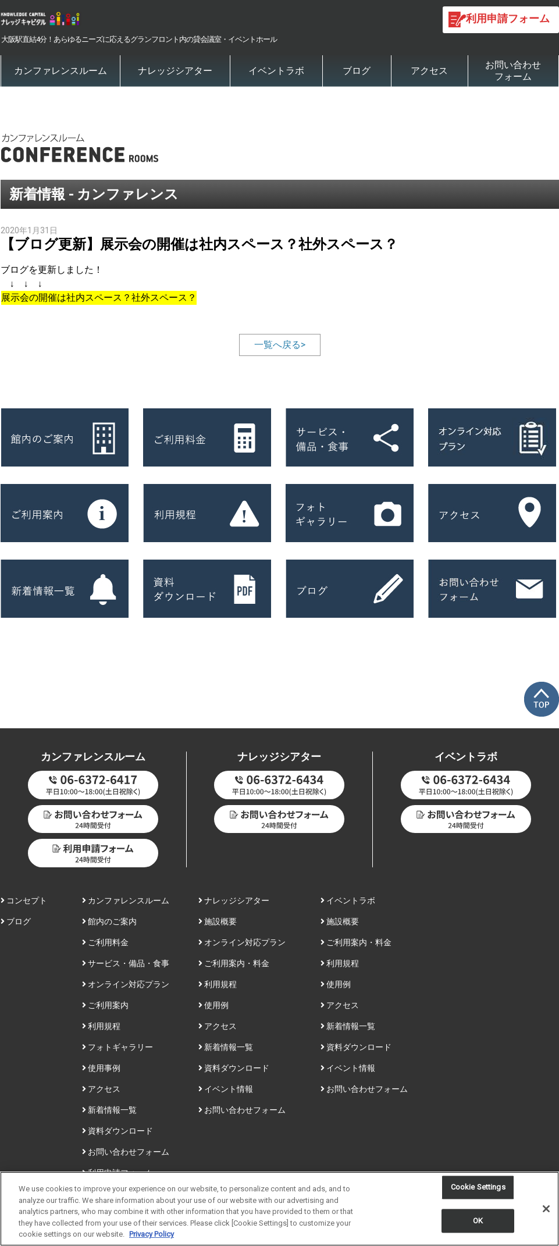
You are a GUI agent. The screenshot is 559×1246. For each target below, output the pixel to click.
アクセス (429, 70)
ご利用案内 (105, 1005)
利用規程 (101, 1026)
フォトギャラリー (117, 1047)
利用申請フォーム (117, 1172)
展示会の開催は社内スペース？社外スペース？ (99, 297)
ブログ (357, 70)
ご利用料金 (105, 942)
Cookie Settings (478, 1189)
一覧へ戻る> (279, 344)
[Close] (546, 1211)
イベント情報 (225, 1089)
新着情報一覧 (109, 1110)
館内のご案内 (109, 921)
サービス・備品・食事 (125, 963)
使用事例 (101, 1068)
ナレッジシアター (175, 70)
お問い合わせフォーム (513, 70)
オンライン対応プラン (125, 984)
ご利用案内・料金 (233, 963)
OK (478, 1223)
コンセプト (24, 900)
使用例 (213, 1005)
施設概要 (217, 921)
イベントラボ (276, 70)
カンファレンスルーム (60, 70)
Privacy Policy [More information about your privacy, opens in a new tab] (151, 1236)
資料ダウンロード (117, 1130)
